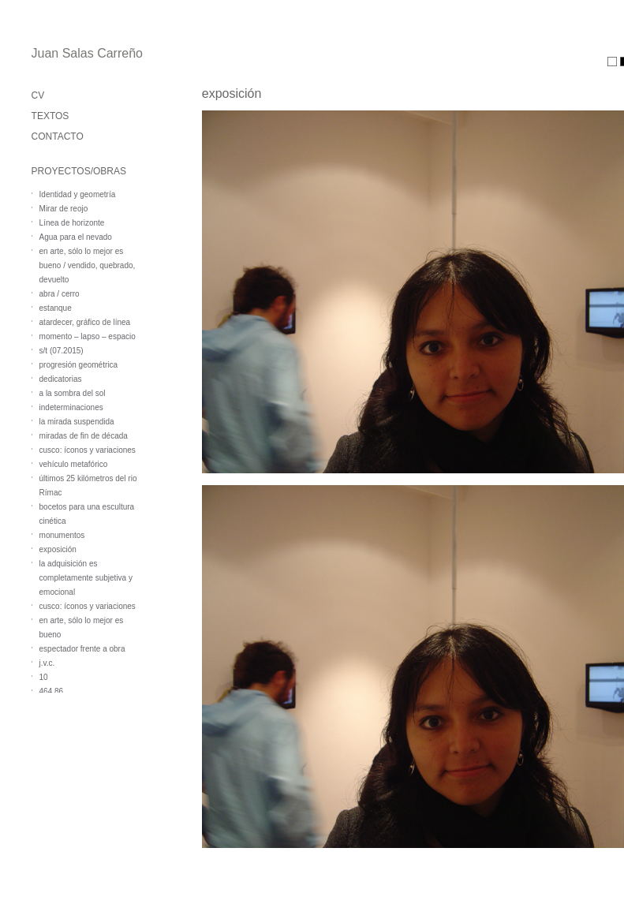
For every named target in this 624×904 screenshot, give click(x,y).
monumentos (62, 535)
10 (43, 677)
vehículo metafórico (73, 464)
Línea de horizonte (72, 223)
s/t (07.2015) (61, 350)
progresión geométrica (78, 364)
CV (38, 95)
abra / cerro (59, 294)
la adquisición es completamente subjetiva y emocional (86, 577)
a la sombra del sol (72, 393)
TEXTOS (50, 115)
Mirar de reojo (63, 208)
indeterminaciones (71, 407)
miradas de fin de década (83, 435)
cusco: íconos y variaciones (87, 450)
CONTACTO (58, 136)
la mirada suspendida (76, 421)
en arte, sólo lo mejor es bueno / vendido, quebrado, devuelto (87, 265)
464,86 (51, 691)
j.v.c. (47, 663)
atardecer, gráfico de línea (85, 322)
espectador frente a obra (82, 648)
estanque (55, 308)
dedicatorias (60, 379)
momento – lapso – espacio (87, 336)
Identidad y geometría (77, 194)
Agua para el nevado (75, 237)
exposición (58, 549)
